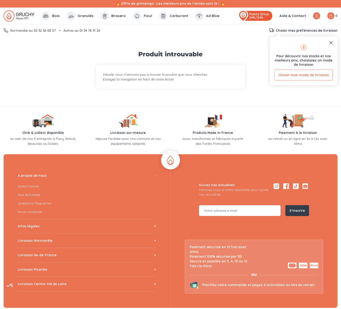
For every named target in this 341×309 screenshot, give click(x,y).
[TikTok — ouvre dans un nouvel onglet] (295, 186)
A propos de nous (32, 175)
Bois (50, 16)
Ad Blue (207, 16)
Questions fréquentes (34, 203)
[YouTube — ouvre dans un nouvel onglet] (305, 186)
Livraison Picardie (32, 269)
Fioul (142, 16)
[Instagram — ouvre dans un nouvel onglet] (276, 186)
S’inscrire (297, 210)
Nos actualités (29, 195)
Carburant (173, 16)
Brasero (113, 16)
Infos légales (29, 226)
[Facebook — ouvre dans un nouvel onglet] (286, 186)
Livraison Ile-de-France (37, 255)
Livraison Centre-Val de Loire (42, 284)
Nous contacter (30, 212)
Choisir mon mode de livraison (303, 75)
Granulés (80, 16)
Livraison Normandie (35, 240)
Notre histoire (28, 186)
